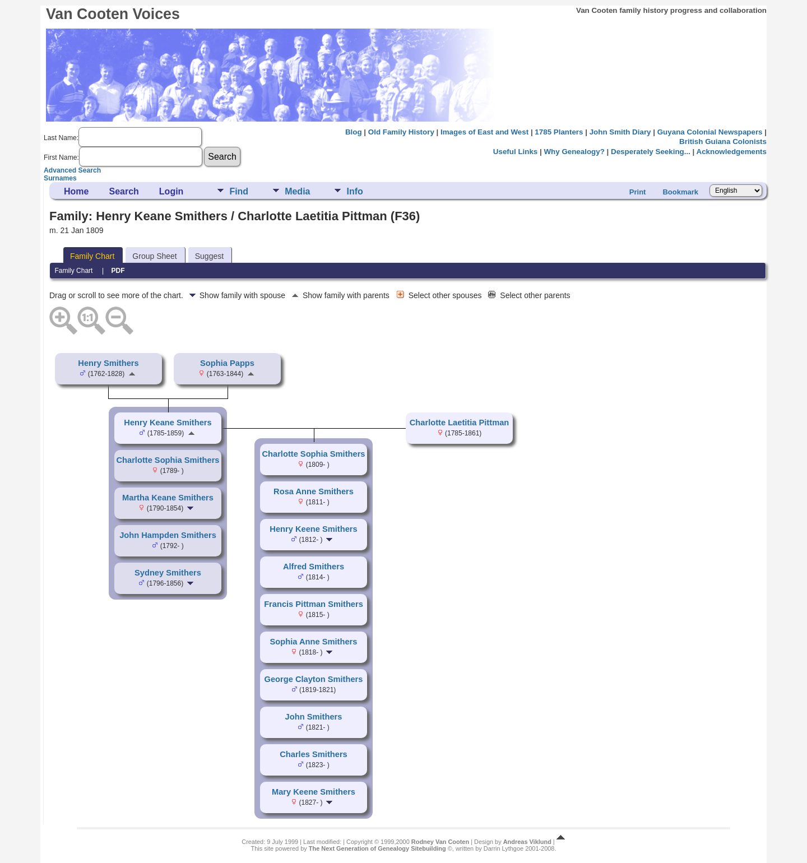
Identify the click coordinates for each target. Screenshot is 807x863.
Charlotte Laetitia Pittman (459, 422)
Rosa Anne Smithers (313, 491)
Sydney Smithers (167, 572)
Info (354, 191)
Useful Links (515, 151)
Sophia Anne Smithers (314, 641)
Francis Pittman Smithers (313, 604)
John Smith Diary (620, 132)
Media (297, 191)
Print (637, 192)
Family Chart (92, 256)
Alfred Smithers (313, 566)
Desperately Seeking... (650, 151)
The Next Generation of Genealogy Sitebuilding (377, 848)
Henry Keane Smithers (167, 422)
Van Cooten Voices (113, 14)
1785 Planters (559, 132)
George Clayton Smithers (314, 679)
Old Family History (401, 132)
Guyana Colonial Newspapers (710, 132)
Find (238, 191)
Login (171, 191)
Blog (353, 132)
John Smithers (313, 716)
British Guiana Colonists (723, 141)
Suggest (209, 256)
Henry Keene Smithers (313, 529)
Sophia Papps (227, 363)
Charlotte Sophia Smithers (167, 460)
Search (123, 191)
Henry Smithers (108, 363)
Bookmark (680, 192)
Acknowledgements (732, 151)
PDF (118, 271)
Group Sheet (154, 256)
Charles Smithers (313, 754)
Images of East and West (484, 132)
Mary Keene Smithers (313, 791)
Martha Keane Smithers (168, 497)
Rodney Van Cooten (440, 841)
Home (76, 191)
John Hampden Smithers (167, 535)
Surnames (60, 178)
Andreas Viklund (527, 841)
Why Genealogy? (574, 151)
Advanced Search (72, 170)
